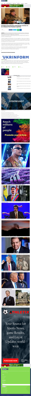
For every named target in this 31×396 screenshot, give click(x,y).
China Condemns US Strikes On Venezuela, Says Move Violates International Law (15, 236)
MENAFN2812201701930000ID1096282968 (8, 52)
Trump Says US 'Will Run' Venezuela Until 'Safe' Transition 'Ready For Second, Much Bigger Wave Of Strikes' (14, 288)
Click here (6, 371)
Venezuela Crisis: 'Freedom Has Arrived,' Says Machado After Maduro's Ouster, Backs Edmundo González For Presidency (14, 253)
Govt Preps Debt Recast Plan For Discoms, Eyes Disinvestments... (24, 88)
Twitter (5, 388)
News (4, 3)
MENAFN (2, 60)
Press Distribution (8, 3)
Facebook (5, 387)
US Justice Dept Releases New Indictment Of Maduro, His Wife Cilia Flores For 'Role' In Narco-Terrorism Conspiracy (14, 219)
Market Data (14, 3)
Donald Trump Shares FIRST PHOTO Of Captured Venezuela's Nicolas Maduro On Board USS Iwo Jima (15, 271)
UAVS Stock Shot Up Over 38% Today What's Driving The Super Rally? (13, 184)
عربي (16, 2)
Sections (26, 3)
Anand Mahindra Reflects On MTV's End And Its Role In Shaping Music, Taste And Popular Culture (15, 305)
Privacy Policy (3, 376)
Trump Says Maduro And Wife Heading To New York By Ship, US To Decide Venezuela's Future (14, 201)
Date (2, 29)
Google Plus (6, 389)
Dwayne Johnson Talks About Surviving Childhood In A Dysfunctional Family (14, 167)
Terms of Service (4, 375)
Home (2, 3)
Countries (22, 3)
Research (18, 3)
